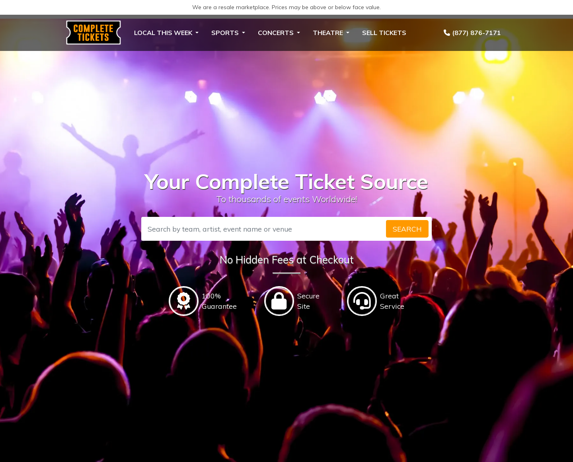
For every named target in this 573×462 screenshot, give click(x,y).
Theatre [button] (329, 33)
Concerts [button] (276, 33)
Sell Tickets (384, 33)
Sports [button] (225, 33)
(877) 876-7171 (472, 33)
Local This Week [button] (164, 33)
